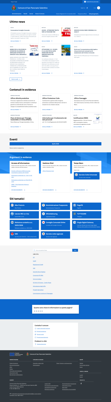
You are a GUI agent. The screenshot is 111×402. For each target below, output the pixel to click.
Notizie (81, 363)
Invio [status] (75, 250)
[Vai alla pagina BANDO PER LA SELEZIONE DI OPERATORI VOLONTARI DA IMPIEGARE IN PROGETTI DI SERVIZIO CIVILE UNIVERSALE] (15, 72)
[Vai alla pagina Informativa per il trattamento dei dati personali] (47, 126)
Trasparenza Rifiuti (82, 14)
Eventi (81, 377)
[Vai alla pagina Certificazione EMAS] (78, 126)
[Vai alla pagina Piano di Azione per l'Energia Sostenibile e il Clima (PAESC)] (16, 126)
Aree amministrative (14, 365)
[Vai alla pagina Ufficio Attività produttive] (16, 109)
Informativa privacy (66, 385)
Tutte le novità (15, 79)
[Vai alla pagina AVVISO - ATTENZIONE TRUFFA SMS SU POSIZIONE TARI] (47, 40)
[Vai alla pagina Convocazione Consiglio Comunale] (16, 40)
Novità (25, 14)
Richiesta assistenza (49, 389)
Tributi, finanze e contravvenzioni (64, 363)
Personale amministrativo (16, 371)
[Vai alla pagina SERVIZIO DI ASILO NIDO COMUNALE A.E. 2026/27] (79, 40)
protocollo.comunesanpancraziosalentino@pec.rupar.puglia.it (26, 394)
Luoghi (81, 375)
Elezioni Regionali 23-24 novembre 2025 (66, 14)
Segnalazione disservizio (50, 387)
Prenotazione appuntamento (51, 385)
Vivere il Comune (39, 14)
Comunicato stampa (84, 365)
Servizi (31, 14)
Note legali (64, 387)
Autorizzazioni (36, 365)
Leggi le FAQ (47, 384)
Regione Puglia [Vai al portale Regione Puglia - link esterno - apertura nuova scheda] (14, 1)
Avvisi (81, 367)
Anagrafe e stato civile (38, 363)
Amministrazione (16, 14)
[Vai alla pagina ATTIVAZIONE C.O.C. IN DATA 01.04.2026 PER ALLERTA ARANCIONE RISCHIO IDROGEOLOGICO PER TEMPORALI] (47, 72)
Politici (11, 369)
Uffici (11, 367)
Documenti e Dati (14, 373)
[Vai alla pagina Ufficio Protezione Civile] (47, 109)
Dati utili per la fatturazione (16, 375)
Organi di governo (14, 363)
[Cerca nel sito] (98, 7)
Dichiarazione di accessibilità (69, 389)
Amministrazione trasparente (69, 384)
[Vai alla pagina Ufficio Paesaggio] (79, 109)
